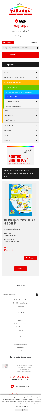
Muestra (20, 269)
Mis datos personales (20, 344)
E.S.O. (6, 111)
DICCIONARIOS (8, 125)
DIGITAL (6, 135)
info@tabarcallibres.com (22, 386)
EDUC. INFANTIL (12, 87)
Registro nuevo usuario (25, 36)
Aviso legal (20, 306)
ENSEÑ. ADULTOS (10, 120)
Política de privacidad (20, 300)
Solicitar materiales (20, 324)
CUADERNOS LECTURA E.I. (13, 101)
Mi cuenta (20, 336)
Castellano (16, 31)
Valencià (25, 31)
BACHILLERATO (9, 115)
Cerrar (26, 410)
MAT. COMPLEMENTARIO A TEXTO (14, 77)
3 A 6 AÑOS (13, 97)
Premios (20, 321)
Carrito (9, 43)
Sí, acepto (19, 410)
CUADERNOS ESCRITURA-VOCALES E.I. (20, 92)
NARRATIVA (7, 130)
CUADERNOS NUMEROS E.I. (14, 106)
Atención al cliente (20, 351)
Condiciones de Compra (20, 303)
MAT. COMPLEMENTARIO (14, 83)
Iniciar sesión (13, 36)
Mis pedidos (20, 348)
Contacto (21, 330)
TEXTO (6, 72)
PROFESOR (7, 140)
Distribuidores (20, 327)
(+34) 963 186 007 (20, 376)
